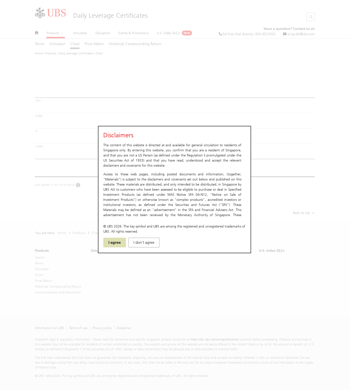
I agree (114, 242)
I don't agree (143, 242)
